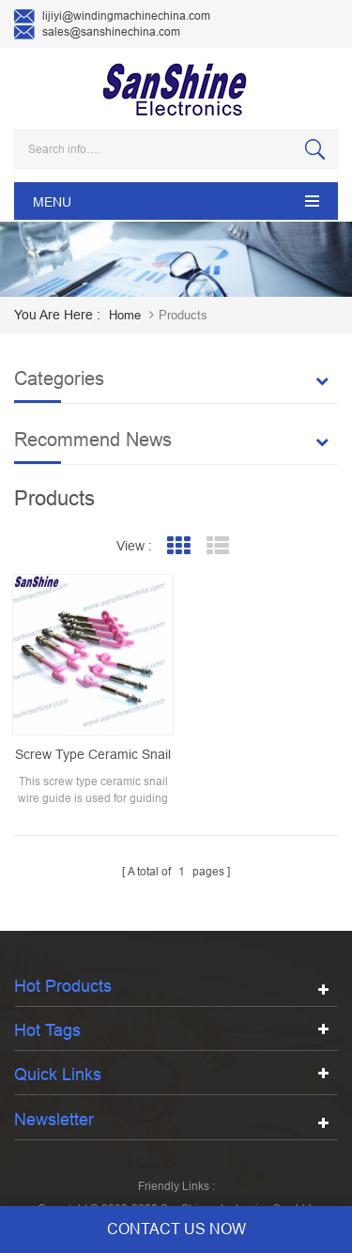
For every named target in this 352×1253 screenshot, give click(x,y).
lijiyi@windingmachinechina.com (112, 16)
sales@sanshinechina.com (97, 32)
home (125, 315)
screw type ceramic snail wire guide (89, 747)
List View (217, 546)
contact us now (176, 1229)
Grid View (177, 546)
